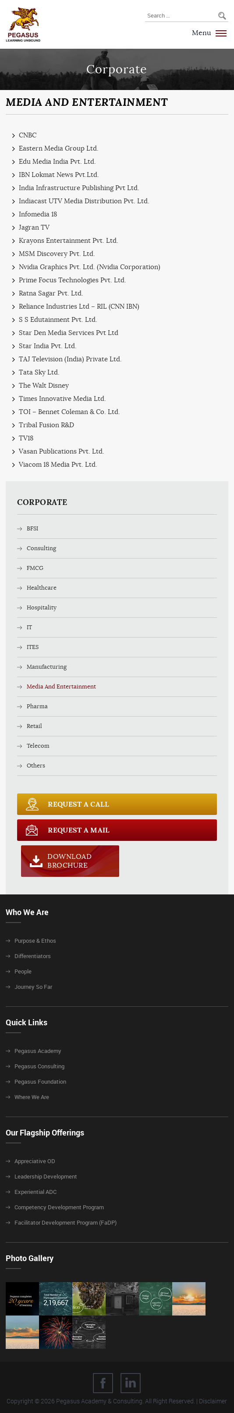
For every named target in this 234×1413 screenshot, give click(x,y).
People (23, 971)
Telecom (38, 746)
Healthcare (42, 587)
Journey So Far (33, 987)
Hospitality (42, 607)
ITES (33, 647)
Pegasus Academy (37, 1051)
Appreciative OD (34, 1161)
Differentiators (32, 956)
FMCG (35, 568)
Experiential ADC (35, 1192)
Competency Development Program (59, 1207)
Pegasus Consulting (39, 1066)
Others (36, 765)
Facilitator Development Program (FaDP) (65, 1222)
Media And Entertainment (61, 686)
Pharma (37, 706)
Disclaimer (213, 1401)
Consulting (41, 548)
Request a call (78, 804)
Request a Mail (79, 830)
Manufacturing (47, 666)
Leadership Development (45, 1176)
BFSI (32, 528)
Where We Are (31, 1097)
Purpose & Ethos (35, 940)
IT (29, 627)
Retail (34, 726)
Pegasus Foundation (40, 1081)
